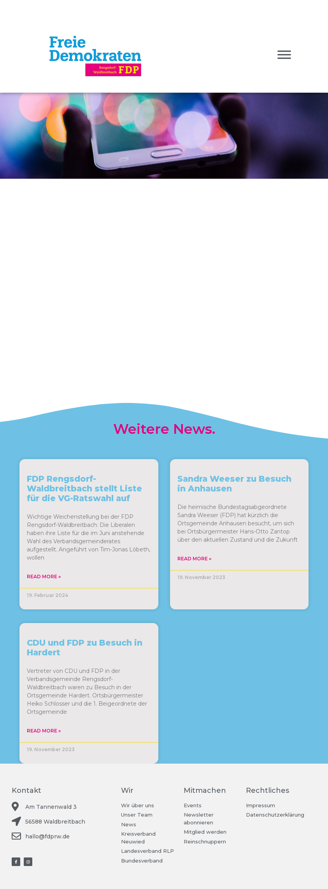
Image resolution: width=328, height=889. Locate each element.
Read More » (44, 576)
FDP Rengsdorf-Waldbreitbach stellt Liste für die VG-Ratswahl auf (84, 488)
